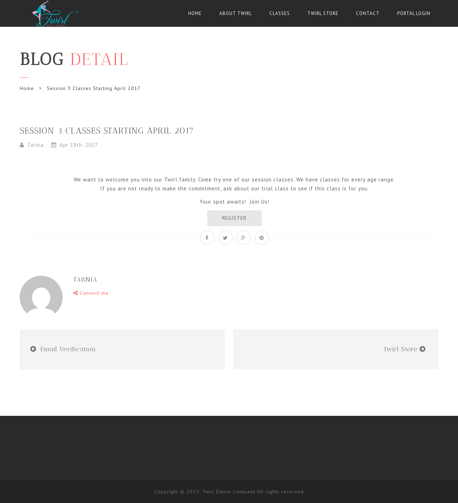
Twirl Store (322, 13)
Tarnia (35, 144)
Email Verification (68, 349)
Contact (368, 13)
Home (195, 13)
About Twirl (235, 13)
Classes (279, 13)
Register (234, 218)
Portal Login (413, 13)
